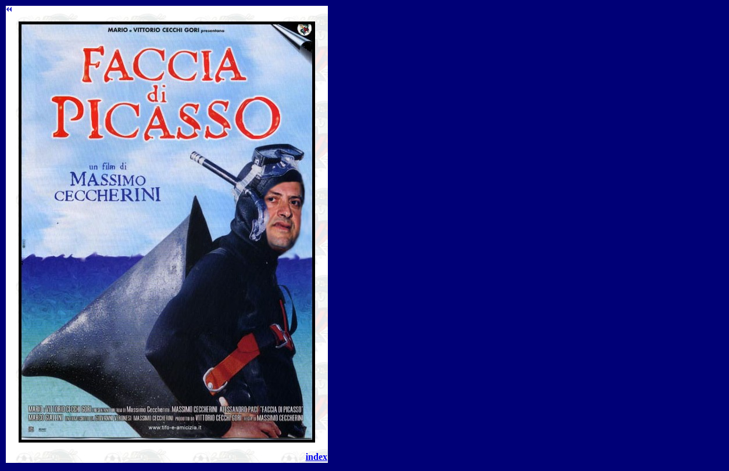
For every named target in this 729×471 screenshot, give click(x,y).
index (316, 457)
